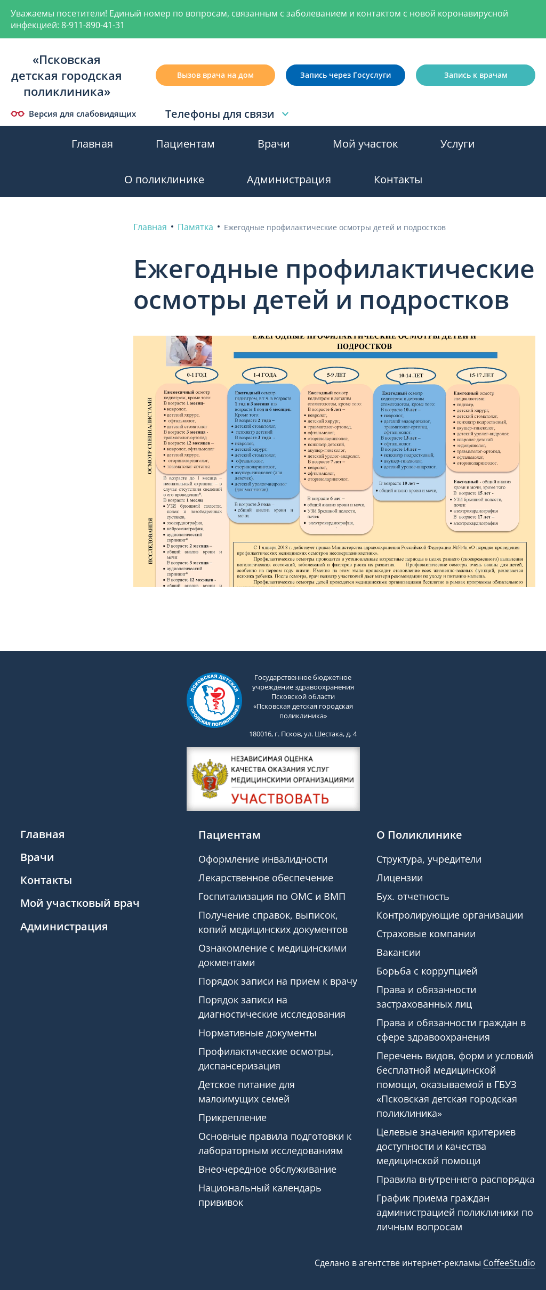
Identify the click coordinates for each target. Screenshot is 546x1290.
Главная (92, 143)
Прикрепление (232, 1117)
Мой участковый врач (80, 903)
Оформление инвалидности (262, 859)
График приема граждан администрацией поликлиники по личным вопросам (454, 1212)
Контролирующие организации (449, 914)
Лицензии (399, 877)
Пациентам (185, 143)
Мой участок (365, 143)
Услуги (457, 143)
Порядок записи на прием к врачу (277, 981)
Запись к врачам (476, 75)
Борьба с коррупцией (426, 970)
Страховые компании (426, 933)
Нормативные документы (257, 1032)
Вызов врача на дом (215, 75)
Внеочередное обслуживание (267, 1169)
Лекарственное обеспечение (265, 877)
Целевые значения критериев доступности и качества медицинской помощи (446, 1146)
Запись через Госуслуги (345, 75)
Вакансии (398, 952)
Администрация (289, 179)
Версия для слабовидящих (73, 113)
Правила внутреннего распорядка (455, 1179)
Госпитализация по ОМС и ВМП (272, 896)
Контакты (398, 179)
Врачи (274, 143)
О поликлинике (164, 179)
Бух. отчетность (412, 896)
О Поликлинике (419, 834)
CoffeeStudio (509, 1263)
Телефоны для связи (228, 114)
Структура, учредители (428, 859)
